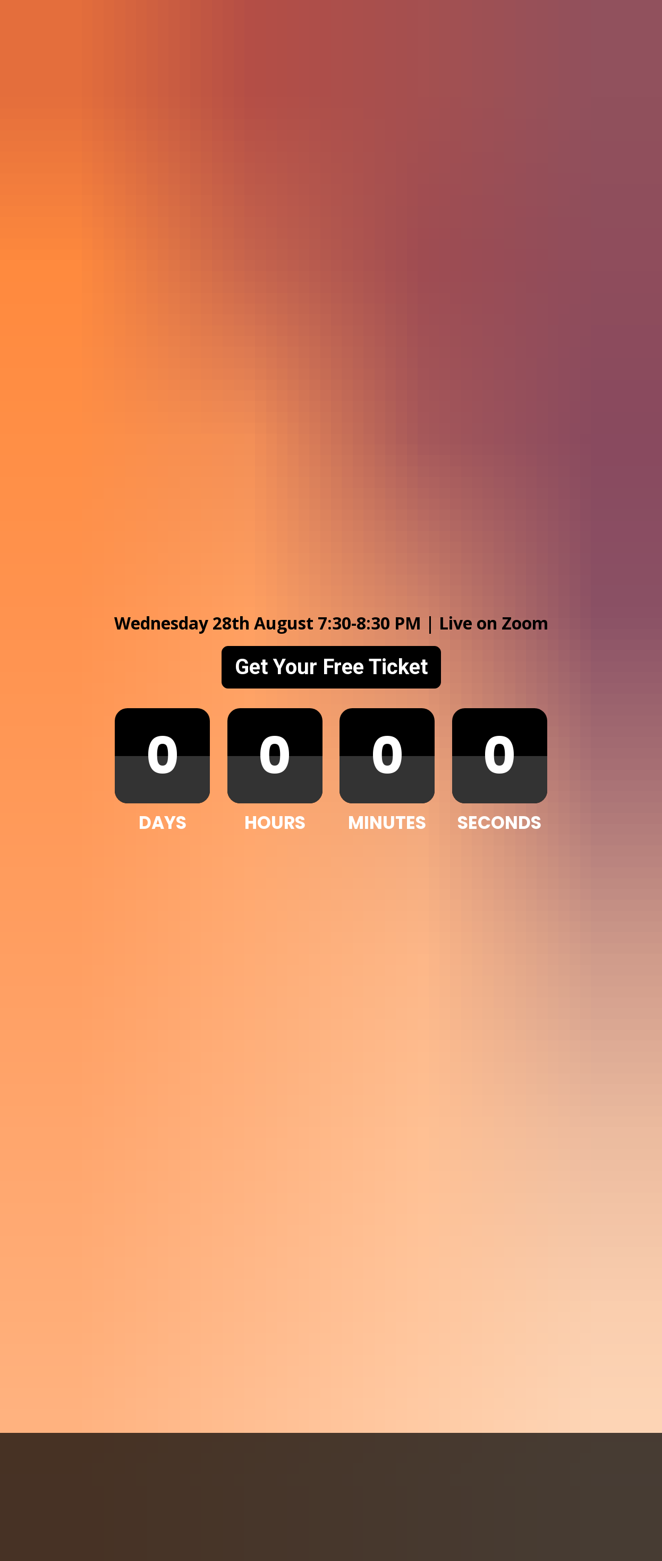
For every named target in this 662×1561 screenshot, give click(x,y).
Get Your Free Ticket (331, 443)
